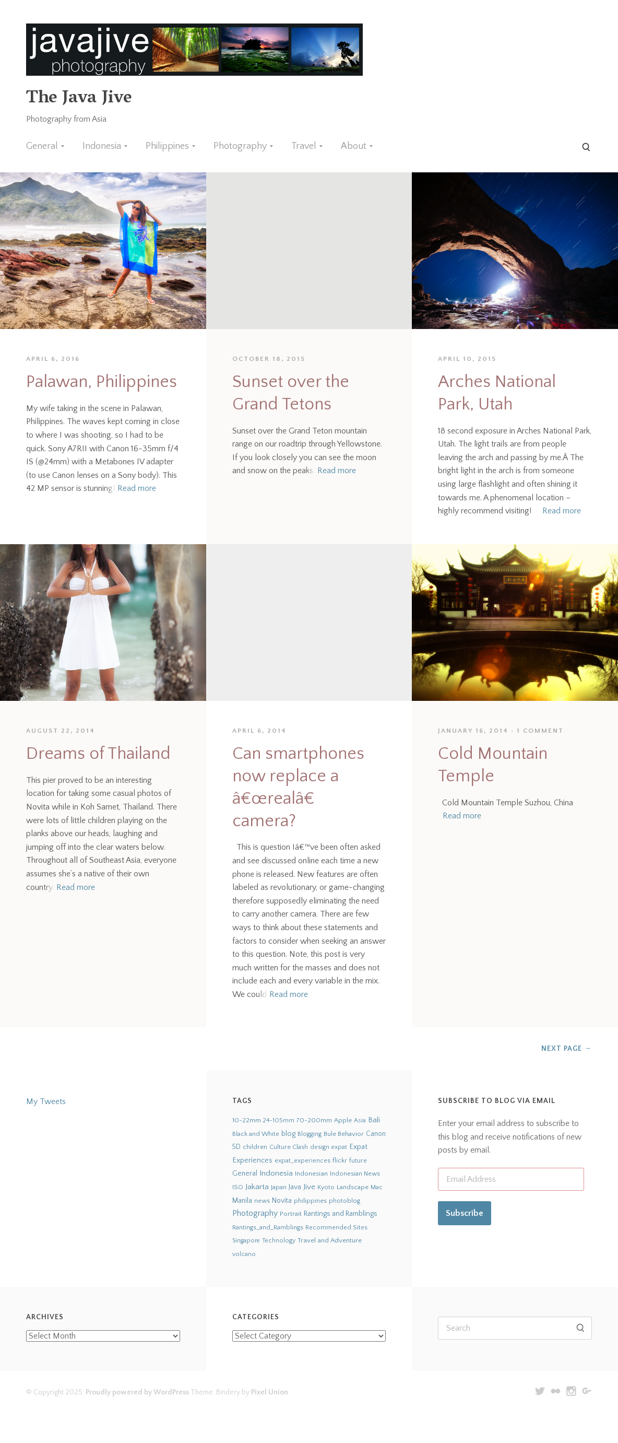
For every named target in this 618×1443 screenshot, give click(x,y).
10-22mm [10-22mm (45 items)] (246, 1120)
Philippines (167, 146)
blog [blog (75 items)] (288, 1134)
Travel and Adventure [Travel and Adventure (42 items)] (330, 1240)
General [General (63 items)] (244, 1173)
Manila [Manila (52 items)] (242, 1201)
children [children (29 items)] (255, 1147)
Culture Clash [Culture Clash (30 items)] (288, 1147)
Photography (240, 146)
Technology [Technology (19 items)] (278, 1240)
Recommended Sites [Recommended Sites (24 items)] (336, 1227)
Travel (303, 146)
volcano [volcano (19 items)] (244, 1254)
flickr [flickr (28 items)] (339, 1160)
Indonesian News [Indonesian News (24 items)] (355, 1173)
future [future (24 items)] (358, 1160)
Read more (136, 488)
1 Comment (540, 730)
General (42, 146)
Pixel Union (269, 1392)
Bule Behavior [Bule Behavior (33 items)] (344, 1133)
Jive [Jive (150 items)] (309, 1186)
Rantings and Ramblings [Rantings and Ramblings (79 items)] (340, 1214)
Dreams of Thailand (98, 754)
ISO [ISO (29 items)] (237, 1187)
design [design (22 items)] (319, 1147)
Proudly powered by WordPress (137, 1392)
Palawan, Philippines (101, 382)
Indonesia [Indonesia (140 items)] (276, 1173)
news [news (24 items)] (262, 1200)
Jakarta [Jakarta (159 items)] (257, 1186)
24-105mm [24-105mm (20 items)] (278, 1120)
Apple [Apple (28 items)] (343, 1120)
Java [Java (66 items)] (295, 1187)
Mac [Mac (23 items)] (377, 1187)
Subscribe (464, 1213)
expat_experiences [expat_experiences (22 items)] (302, 1160)
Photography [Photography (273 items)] (255, 1213)
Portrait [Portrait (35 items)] (291, 1213)
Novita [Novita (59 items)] (282, 1200)
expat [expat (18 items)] (339, 1147)
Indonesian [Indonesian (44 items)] (311, 1173)
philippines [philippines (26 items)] (310, 1200)
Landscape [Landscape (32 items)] (353, 1187)
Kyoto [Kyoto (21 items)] (326, 1187)
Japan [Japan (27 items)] (279, 1187)
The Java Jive (79, 99)
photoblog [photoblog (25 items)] (344, 1200)
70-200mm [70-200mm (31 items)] (314, 1120)
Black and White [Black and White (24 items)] (255, 1133)
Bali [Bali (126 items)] (374, 1120)
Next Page (566, 1049)
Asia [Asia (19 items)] (360, 1120)
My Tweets (46, 1101)
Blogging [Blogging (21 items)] (310, 1134)
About (353, 146)
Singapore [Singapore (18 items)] (246, 1240)
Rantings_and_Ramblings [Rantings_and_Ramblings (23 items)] (267, 1227)
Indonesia (101, 146)
